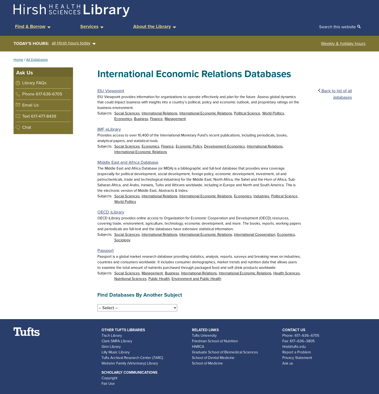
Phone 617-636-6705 (42, 94)
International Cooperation (254, 234)
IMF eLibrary (109, 129)
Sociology (122, 240)
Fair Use (108, 383)
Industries (261, 196)
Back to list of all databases (335, 94)
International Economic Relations (205, 113)
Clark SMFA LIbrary (117, 341)
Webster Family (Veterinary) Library (130, 363)
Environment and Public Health (196, 278)
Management (175, 119)
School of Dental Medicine (213, 357)
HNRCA (198, 346)
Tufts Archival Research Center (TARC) (132, 357)
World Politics (273, 113)
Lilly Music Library (116, 352)
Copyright (109, 378)
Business (141, 119)
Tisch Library (112, 335)
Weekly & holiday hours (343, 43)
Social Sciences (127, 113)
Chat (26, 127)
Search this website (337, 27)
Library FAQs (34, 83)
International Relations (159, 113)
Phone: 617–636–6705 (300, 335)
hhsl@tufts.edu (294, 346)
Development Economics (224, 146)
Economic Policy (189, 146)
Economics (123, 119)
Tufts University (204, 335)
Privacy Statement (297, 357)
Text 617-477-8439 (39, 116)
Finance (156, 119)
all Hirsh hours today (74, 43)
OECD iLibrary (110, 212)
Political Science (247, 113)
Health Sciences (286, 273)
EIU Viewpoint (110, 91)
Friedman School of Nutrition (215, 341)
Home (18, 59)
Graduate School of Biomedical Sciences (225, 352)
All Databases (37, 59)
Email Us (30, 105)
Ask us (287, 363)
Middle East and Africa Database (127, 162)
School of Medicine (207, 363)
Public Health (159, 278)
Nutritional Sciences (130, 278)
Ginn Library (111, 346)
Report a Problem (296, 352)
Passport (105, 250)
